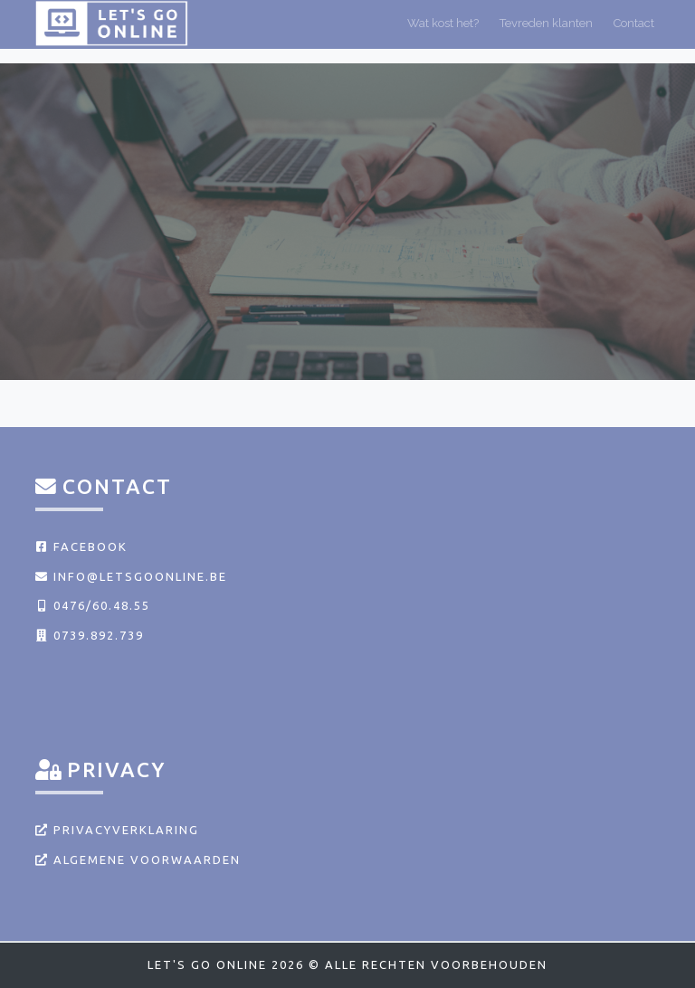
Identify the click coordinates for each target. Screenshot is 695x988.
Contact (634, 30)
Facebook (81, 546)
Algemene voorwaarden (138, 859)
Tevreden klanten (546, 30)
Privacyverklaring (117, 829)
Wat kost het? (443, 30)
